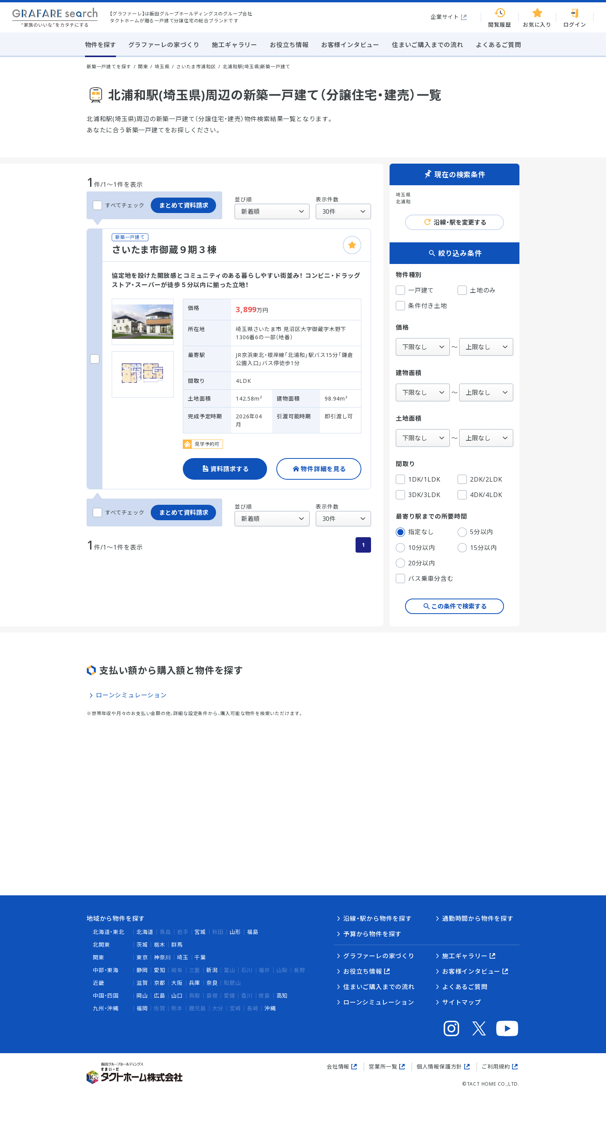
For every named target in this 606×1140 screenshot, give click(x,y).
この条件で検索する (459, 606)
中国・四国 (106, 995)
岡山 (142, 995)
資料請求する (229, 469)
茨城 (142, 944)
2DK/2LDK (480, 479)
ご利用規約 (496, 1066)
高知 (282, 995)
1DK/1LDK (418, 479)
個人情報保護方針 (439, 1066)
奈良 (212, 982)
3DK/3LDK (418, 494)
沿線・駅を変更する (460, 222)
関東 (98, 957)
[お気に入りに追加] (352, 245)
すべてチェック (119, 205)
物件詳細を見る (323, 469)
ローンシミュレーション (131, 695)
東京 (142, 957)
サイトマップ (461, 1002)
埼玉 (183, 957)
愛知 (159, 970)
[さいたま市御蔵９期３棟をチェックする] (94, 359)
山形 (235, 931)
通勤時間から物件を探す (478, 918)
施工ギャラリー (465, 956)
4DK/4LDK (480, 494)
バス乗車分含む (425, 578)
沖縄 (270, 1008)
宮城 (200, 931)
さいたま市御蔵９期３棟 (164, 249)
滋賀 (142, 982)
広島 (159, 995)
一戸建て (415, 290)
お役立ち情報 (362, 971)
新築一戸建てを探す (109, 66)
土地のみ (477, 290)
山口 (177, 995)
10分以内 (415, 547)
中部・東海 (106, 970)
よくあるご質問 (465, 987)
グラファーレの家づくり (379, 956)
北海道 (144, 931)
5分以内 (475, 532)
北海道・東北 (108, 931)
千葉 (200, 957)
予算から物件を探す (372, 934)
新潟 (212, 970)
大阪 (177, 982)
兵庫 (195, 982)
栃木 (159, 944)
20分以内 (415, 563)
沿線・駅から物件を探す (377, 918)
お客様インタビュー (471, 971)
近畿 (98, 982)
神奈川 (162, 957)
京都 (159, 982)
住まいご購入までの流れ (379, 987)
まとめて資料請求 (183, 205)
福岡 (142, 1008)
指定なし (415, 532)
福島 (253, 931)
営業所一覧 (383, 1066)
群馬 (177, 944)
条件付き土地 (421, 305)
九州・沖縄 (106, 1008)
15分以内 (477, 547)
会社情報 (338, 1066)
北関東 (101, 944)
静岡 (142, 970)
